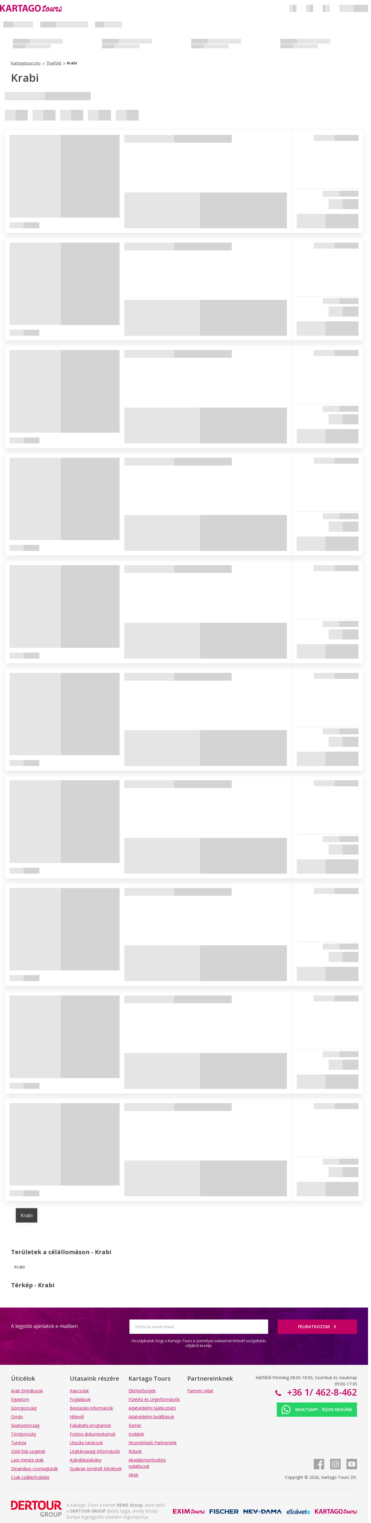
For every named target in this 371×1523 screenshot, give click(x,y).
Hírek (133, 1475)
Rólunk (135, 1451)
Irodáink (136, 1434)
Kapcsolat (79, 1390)
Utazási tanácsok (86, 1442)
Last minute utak (27, 1460)
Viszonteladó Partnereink (153, 1442)
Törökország (23, 1434)
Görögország (23, 1408)
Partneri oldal (200, 1390)
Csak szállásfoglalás (30, 1477)
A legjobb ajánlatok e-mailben (44, 1326)
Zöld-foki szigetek (28, 1451)
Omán (17, 1416)
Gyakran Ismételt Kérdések (96, 1468)
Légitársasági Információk (95, 1451)
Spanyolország (25, 1425)
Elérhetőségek (142, 1390)
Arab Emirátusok (27, 1390)
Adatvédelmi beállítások (151, 1416)
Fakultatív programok (90, 1425)
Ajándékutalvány (85, 1460)
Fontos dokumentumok (92, 1434)
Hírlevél (77, 1416)
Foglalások (80, 1399)
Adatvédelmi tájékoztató (152, 1408)
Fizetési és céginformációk (154, 1399)
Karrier (135, 1425)
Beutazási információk (91, 1408)
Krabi (27, 1215)
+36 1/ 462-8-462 (321, 1392)
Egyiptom (20, 1399)
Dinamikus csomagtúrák (34, 1468)
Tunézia (18, 1442)
